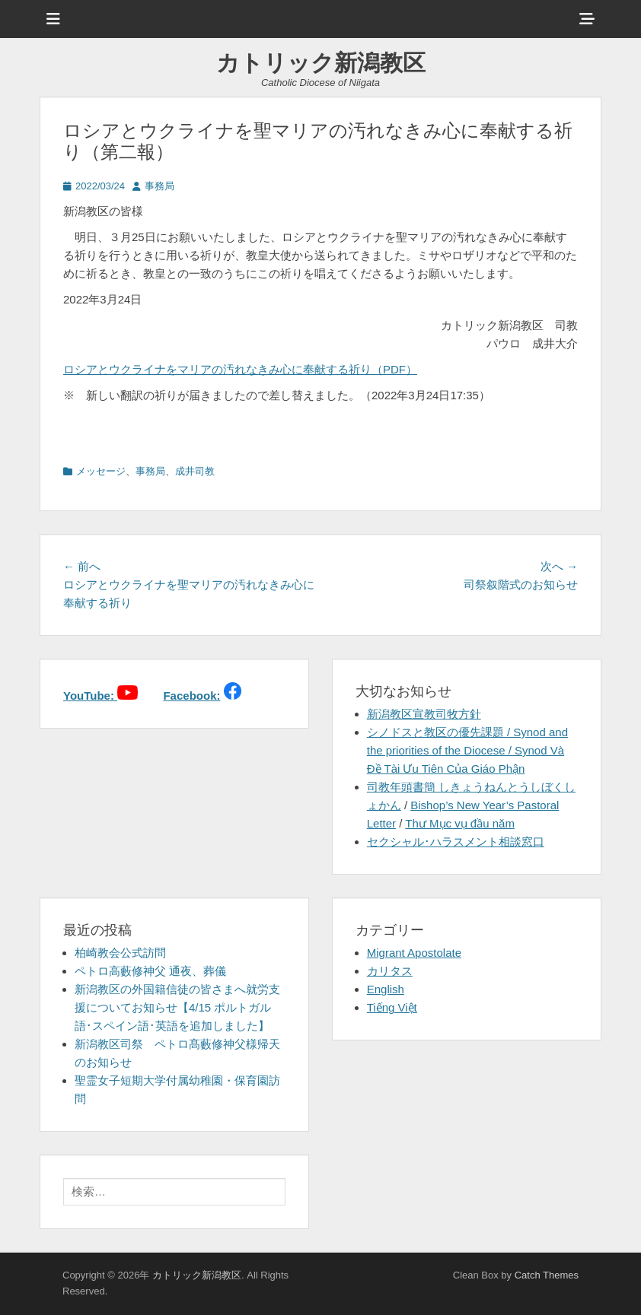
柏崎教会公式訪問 (120, 952)
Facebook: (191, 695)
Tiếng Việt (392, 1007)
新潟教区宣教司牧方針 (424, 713)
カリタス (390, 970)
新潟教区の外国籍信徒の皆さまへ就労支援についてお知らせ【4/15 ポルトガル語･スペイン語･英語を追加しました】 (177, 1007)
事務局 (159, 186)
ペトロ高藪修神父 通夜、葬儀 (150, 970)
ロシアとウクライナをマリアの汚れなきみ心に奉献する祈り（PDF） (240, 369)
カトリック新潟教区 (321, 62)
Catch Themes (547, 1275)
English (385, 989)
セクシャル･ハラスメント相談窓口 (455, 841)
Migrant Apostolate (414, 952)
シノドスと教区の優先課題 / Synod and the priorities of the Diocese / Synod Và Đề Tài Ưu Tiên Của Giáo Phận (467, 750)
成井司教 (195, 471)
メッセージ (101, 471)
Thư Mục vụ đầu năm (460, 823)
